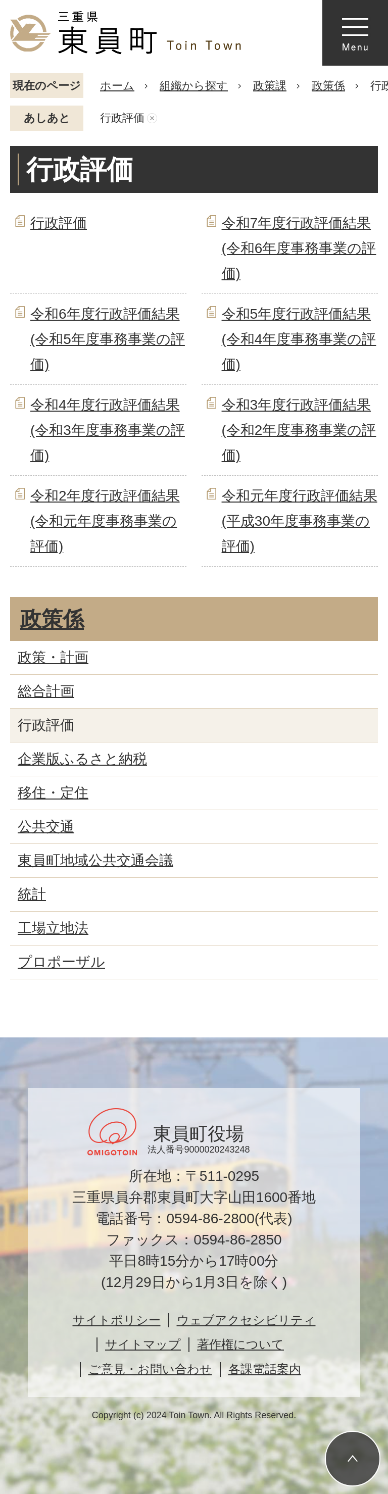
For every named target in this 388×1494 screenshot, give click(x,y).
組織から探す (194, 85)
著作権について (240, 1344)
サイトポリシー (117, 1320)
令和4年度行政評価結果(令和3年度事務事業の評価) (107, 430)
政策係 (328, 85)
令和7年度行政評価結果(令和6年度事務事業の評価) (299, 248)
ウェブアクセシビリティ (246, 1320)
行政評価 (58, 223)
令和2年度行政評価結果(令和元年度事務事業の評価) (105, 521)
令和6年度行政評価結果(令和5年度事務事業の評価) (107, 339)
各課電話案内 (264, 1369)
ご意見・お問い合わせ (150, 1369)
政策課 (269, 85)
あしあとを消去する (152, 118)
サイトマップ (143, 1344)
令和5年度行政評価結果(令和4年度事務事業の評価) (299, 339)
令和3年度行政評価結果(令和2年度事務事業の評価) (299, 430)
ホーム (117, 85)
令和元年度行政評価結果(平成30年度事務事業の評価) (299, 521)
